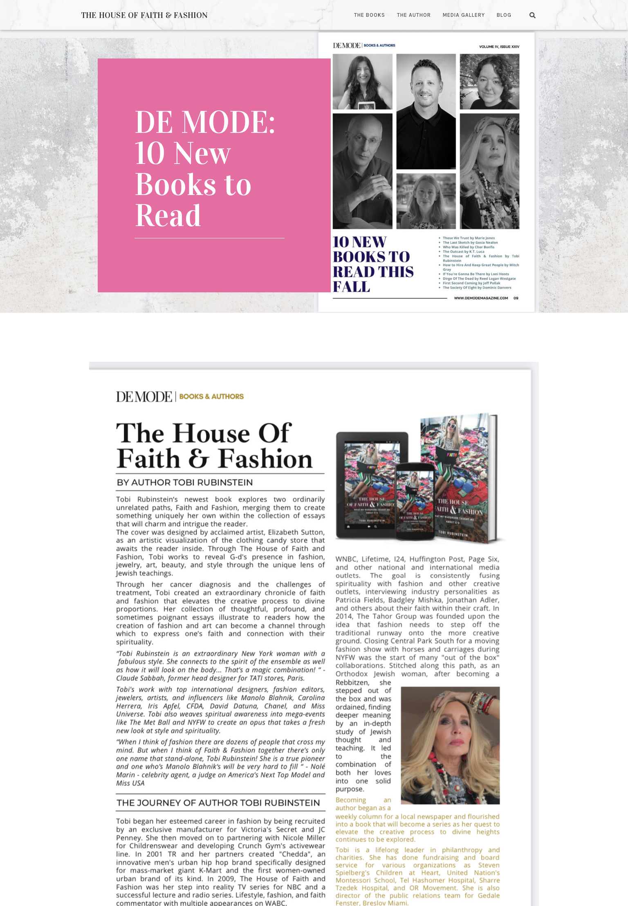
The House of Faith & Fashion (144, 15)
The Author (414, 15)
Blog (504, 15)
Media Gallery (464, 15)
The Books (369, 15)
